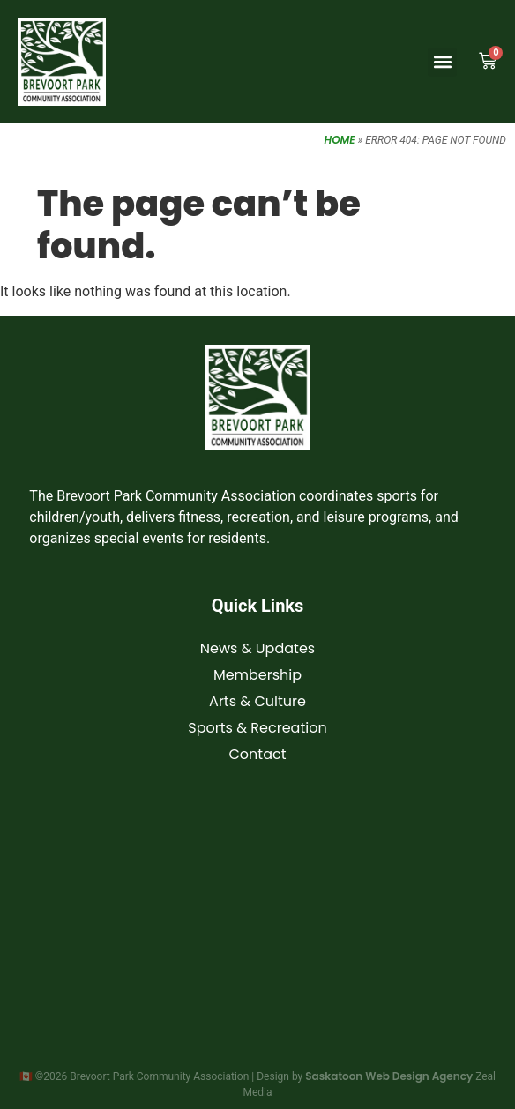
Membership (257, 675)
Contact (257, 754)
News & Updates (257, 648)
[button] (442, 62)
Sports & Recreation (257, 728)
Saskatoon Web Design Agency (389, 1075)
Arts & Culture (257, 701)
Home (340, 139)
